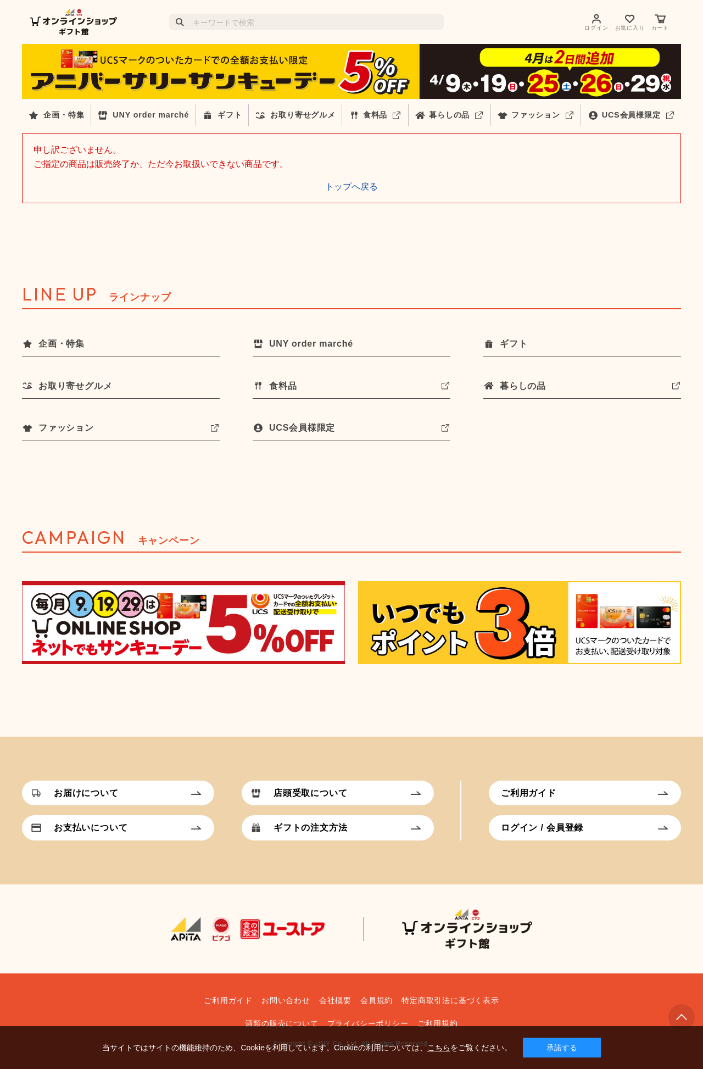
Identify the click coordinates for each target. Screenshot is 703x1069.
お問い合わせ (285, 1000)
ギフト (229, 114)
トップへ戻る (351, 186)
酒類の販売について (281, 1023)
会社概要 (335, 1000)
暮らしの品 (449, 114)
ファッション (535, 114)
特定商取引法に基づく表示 (450, 1000)
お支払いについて (90, 827)
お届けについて (86, 793)
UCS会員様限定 (631, 114)
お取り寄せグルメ (302, 114)
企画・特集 (63, 114)
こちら (438, 1047)
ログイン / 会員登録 (542, 827)
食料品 (375, 114)
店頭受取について (310, 793)
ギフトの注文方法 (310, 827)
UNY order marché (151, 114)
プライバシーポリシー (368, 1023)
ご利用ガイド (528, 793)
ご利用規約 (437, 1023)
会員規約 (376, 1000)
